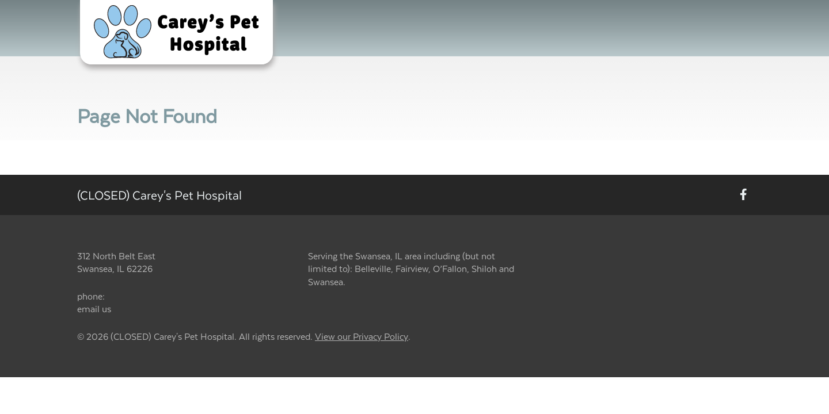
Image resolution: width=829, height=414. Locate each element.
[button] (176, 32)
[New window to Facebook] (743, 195)
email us (94, 308)
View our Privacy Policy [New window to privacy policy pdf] (361, 336)
